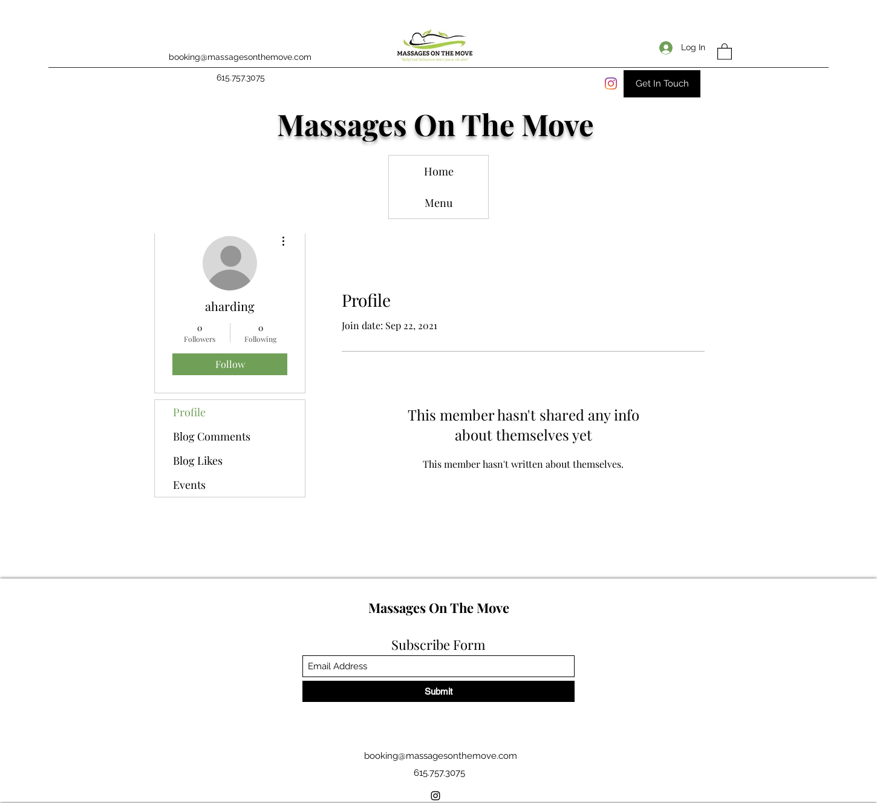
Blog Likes (198, 460)
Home (439, 171)
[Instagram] (611, 83)
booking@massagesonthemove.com (240, 57)
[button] (724, 51)
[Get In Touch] (662, 83)
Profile (189, 412)
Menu (438, 202)
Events (189, 484)
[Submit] (438, 691)
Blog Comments (211, 436)
